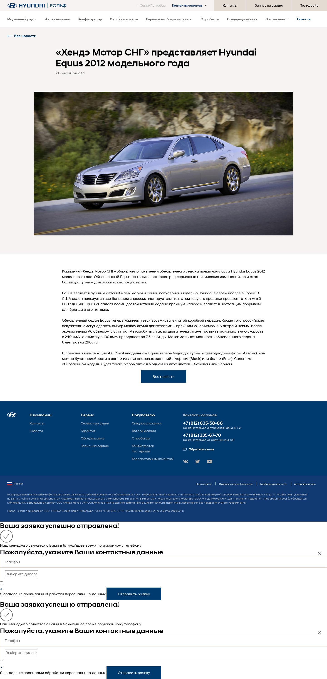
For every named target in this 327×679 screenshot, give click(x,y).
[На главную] (26, 5)
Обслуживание (92, 438)
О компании (276, 19)
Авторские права (305, 484)
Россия (15, 483)
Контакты (230, 5)
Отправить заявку (134, 594)
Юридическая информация (235, 484)
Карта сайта (203, 484)
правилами (34, 594)
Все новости (21, 36)
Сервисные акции (95, 423)
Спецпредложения (242, 19)
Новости (304, 19)
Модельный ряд (21, 19)
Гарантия (88, 431)
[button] (173, 5)
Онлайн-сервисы (124, 19)
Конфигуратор (90, 19)
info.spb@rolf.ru (175, 510)
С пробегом (210, 19)
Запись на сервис (269, 5)
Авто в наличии (57, 19)
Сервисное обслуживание (168, 19)
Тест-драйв (309, 5)
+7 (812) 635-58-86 (203, 423)
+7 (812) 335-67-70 (202, 435)
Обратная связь (198, 449)
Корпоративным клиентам (152, 459)
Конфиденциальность (273, 484)
